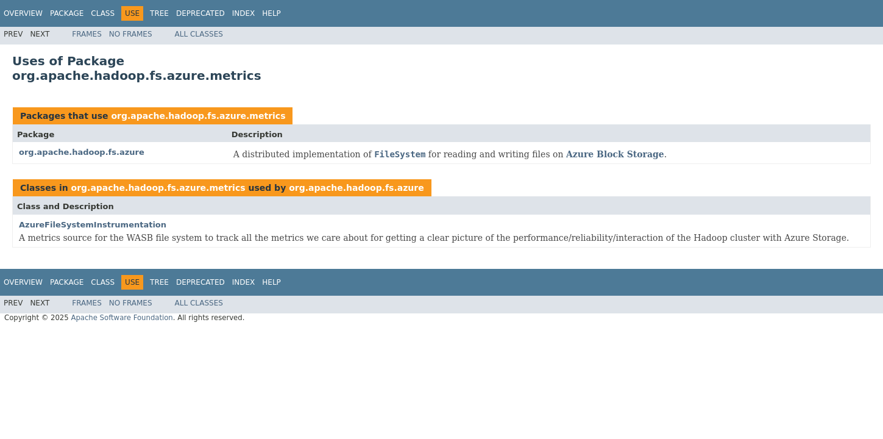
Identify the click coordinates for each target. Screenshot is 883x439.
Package (66, 13)
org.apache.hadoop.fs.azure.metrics (198, 116)
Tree (159, 13)
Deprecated (200, 13)
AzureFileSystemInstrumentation (92, 224)
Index (243, 13)
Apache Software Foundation (121, 317)
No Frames (130, 34)
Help (271, 13)
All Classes (199, 34)
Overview (23, 13)
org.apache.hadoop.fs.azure (81, 152)
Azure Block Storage (615, 154)
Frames (87, 34)
